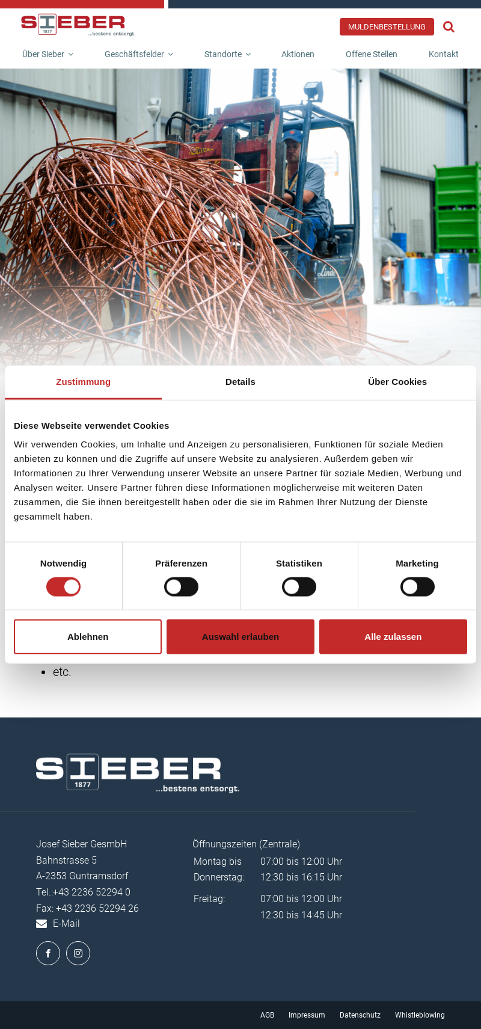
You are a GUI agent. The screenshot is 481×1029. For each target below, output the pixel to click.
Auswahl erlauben (240, 636)
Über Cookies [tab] (397, 381)
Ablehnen (87, 636)
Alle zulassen (392, 636)
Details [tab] (240, 381)
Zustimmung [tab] (83, 381)
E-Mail (66, 923)
